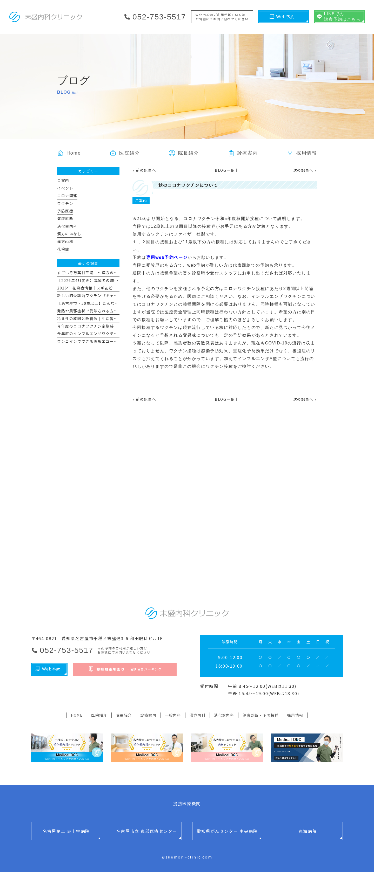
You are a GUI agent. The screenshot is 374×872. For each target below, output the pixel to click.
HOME (77, 715)
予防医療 (65, 210)
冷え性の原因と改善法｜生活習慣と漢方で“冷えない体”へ (110, 318)
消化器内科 (67, 226)
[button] (243, 153)
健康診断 (65, 218)
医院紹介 (99, 715)
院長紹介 (124, 715)
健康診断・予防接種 (261, 715)
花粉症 (63, 249)
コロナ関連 (67, 195)
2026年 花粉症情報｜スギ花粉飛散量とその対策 (101, 287)
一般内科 (173, 715)
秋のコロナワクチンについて (188, 185)
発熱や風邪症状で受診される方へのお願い (95, 310)
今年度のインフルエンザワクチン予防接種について (103, 333)
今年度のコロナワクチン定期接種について (95, 326)
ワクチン (65, 203)
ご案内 (141, 200)
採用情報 (295, 715)
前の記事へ (146, 170)
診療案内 (148, 715)
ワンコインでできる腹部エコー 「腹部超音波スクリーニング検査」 (119, 341)
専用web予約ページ (167, 257)
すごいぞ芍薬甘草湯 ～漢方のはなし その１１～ (103, 272)
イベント (65, 188)
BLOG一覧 (225, 170)
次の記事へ (303, 170)
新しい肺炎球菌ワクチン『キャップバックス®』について (109, 295)
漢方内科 (65, 241)
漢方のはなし (69, 233)
